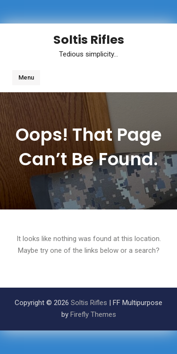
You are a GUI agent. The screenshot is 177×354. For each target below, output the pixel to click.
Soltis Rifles (88, 39)
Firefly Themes (93, 314)
